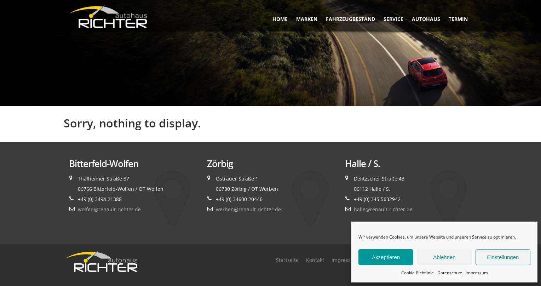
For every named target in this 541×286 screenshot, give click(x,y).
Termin (458, 19)
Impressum (477, 273)
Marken (306, 19)
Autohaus (426, 19)
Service (393, 19)
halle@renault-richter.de (383, 209)
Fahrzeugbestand (350, 19)
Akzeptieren (386, 257)
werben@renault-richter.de (248, 209)
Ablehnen (444, 257)
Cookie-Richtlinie (417, 273)
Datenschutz (449, 273)
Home (280, 19)
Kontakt (315, 260)
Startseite (287, 260)
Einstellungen (503, 257)
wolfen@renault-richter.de (109, 209)
